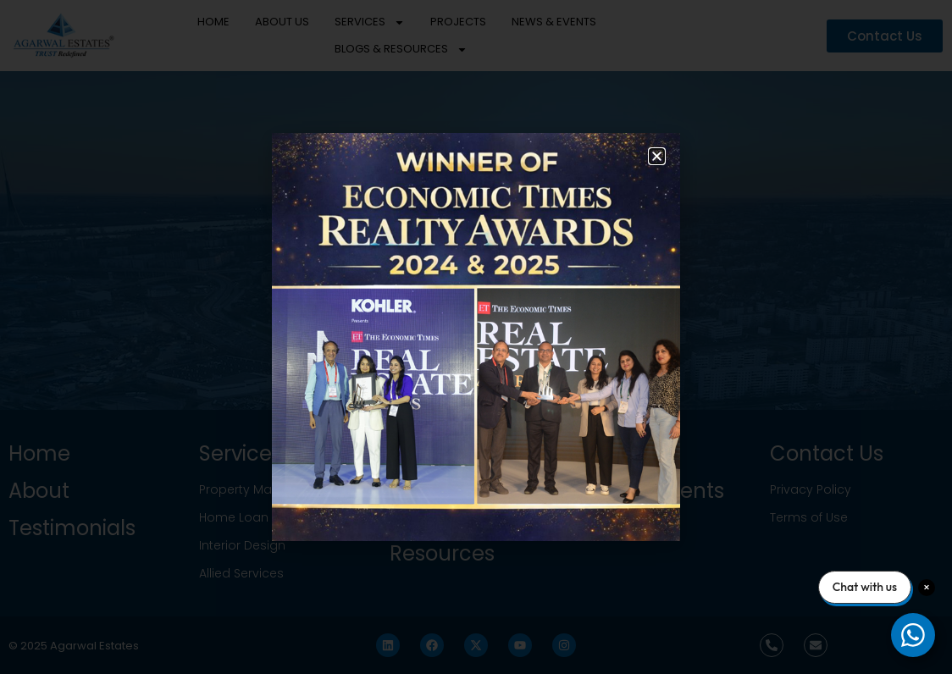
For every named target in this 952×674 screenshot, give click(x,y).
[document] (476, 337)
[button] (656, 156)
